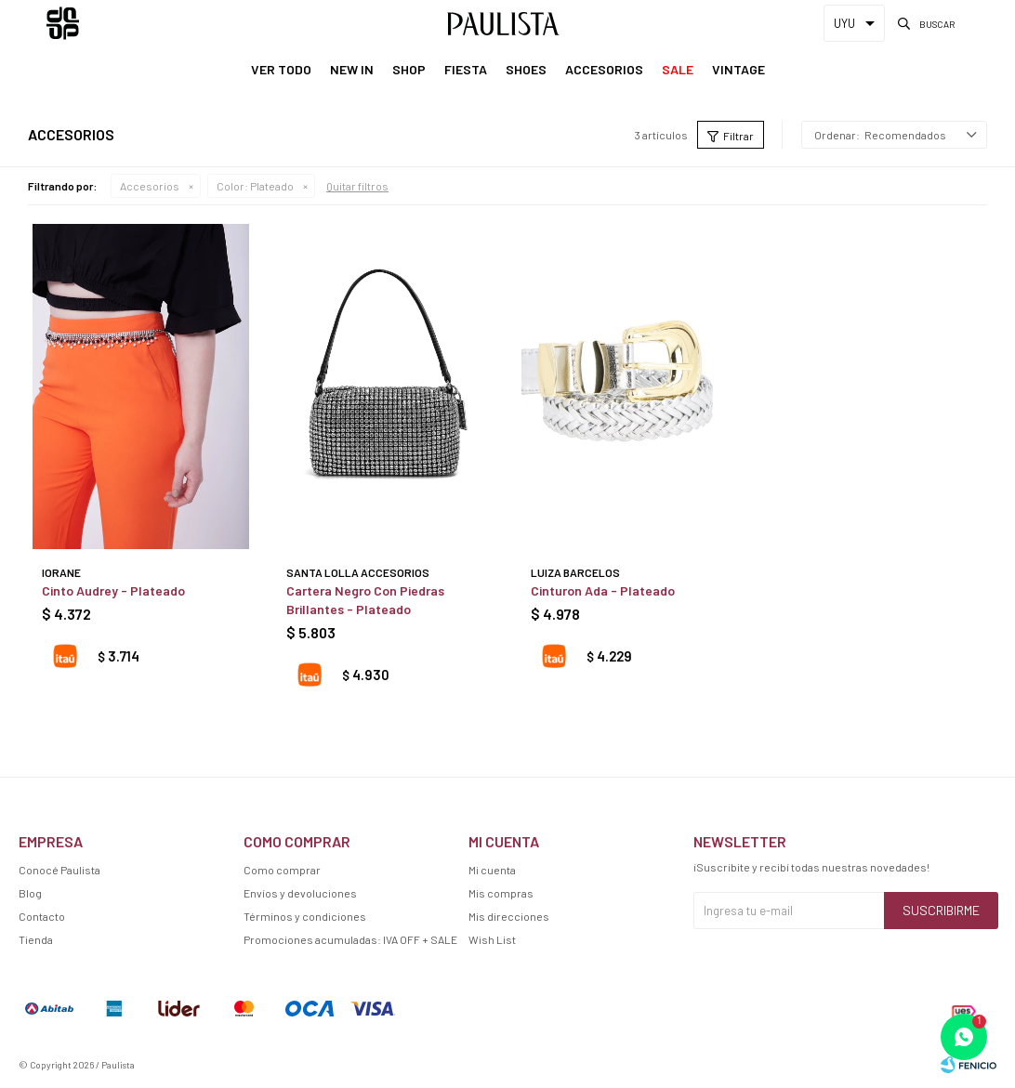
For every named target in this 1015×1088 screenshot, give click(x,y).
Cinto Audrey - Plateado (113, 590)
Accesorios (604, 69)
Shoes (526, 69)
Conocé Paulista (59, 869)
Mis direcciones (508, 916)
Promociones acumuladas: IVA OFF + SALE (350, 939)
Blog (30, 892)
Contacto (42, 916)
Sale (677, 69)
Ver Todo (281, 69)
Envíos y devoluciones (300, 892)
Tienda (36, 939)
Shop (409, 69)
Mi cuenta (492, 869)
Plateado (255, 185)
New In (352, 69)
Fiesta (465, 69)
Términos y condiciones (305, 916)
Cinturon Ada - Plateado (603, 590)
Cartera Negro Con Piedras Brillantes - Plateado (365, 600)
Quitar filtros (357, 185)
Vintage (738, 69)
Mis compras (501, 892)
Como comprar (282, 869)
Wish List (492, 939)
